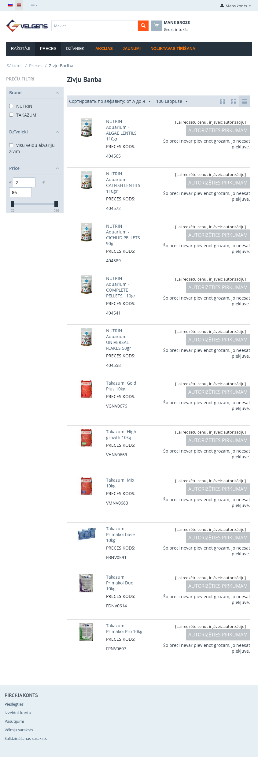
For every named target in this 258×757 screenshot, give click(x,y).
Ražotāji (20, 48)
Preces (48, 48)
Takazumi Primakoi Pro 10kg (124, 628)
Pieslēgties (14, 704)
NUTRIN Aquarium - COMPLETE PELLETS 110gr (120, 287)
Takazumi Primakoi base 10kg (120, 534)
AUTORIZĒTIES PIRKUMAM (218, 130)
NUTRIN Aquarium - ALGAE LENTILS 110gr (121, 130)
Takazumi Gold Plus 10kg (121, 386)
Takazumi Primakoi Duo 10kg (119, 582)
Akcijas (104, 48)
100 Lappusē (172, 101)
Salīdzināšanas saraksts (26, 738)
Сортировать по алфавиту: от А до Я (110, 101)
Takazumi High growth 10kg (121, 434)
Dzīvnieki (76, 48)
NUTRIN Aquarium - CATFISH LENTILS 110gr (123, 182)
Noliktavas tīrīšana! (173, 48)
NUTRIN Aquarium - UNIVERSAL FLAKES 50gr (118, 339)
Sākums (15, 66)
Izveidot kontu (18, 712)
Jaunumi (132, 48)
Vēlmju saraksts (19, 730)
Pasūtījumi (14, 721)
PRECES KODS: (120, 146)
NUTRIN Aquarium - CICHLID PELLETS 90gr (123, 234)
